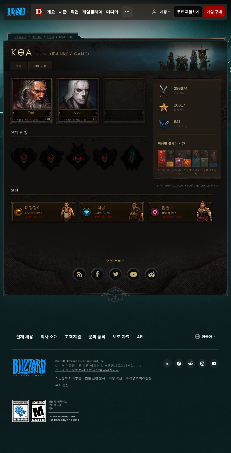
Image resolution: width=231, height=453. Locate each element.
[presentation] (17, 12)
